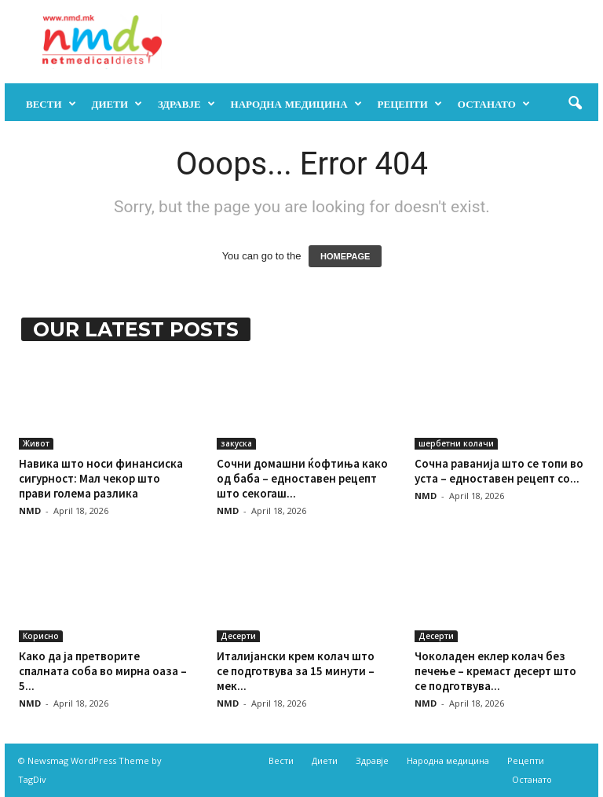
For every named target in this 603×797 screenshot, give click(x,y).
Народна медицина (296, 103)
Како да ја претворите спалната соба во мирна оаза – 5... (103, 670)
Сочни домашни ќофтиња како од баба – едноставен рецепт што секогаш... (302, 478)
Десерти (238, 635)
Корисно (41, 635)
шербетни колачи (456, 443)
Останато (494, 103)
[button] (574, 103)
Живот (36, 443)
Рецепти (410, 103)
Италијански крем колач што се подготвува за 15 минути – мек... (296, 670)
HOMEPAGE (345, 256)
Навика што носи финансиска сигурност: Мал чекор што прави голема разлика (101, 478)
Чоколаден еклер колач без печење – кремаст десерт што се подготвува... (495, 670)
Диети (117, 103)
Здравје (186, 103)
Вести (51, 103)
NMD (30, 510)
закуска (236, 443)
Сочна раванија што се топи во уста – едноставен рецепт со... (499, 471)
